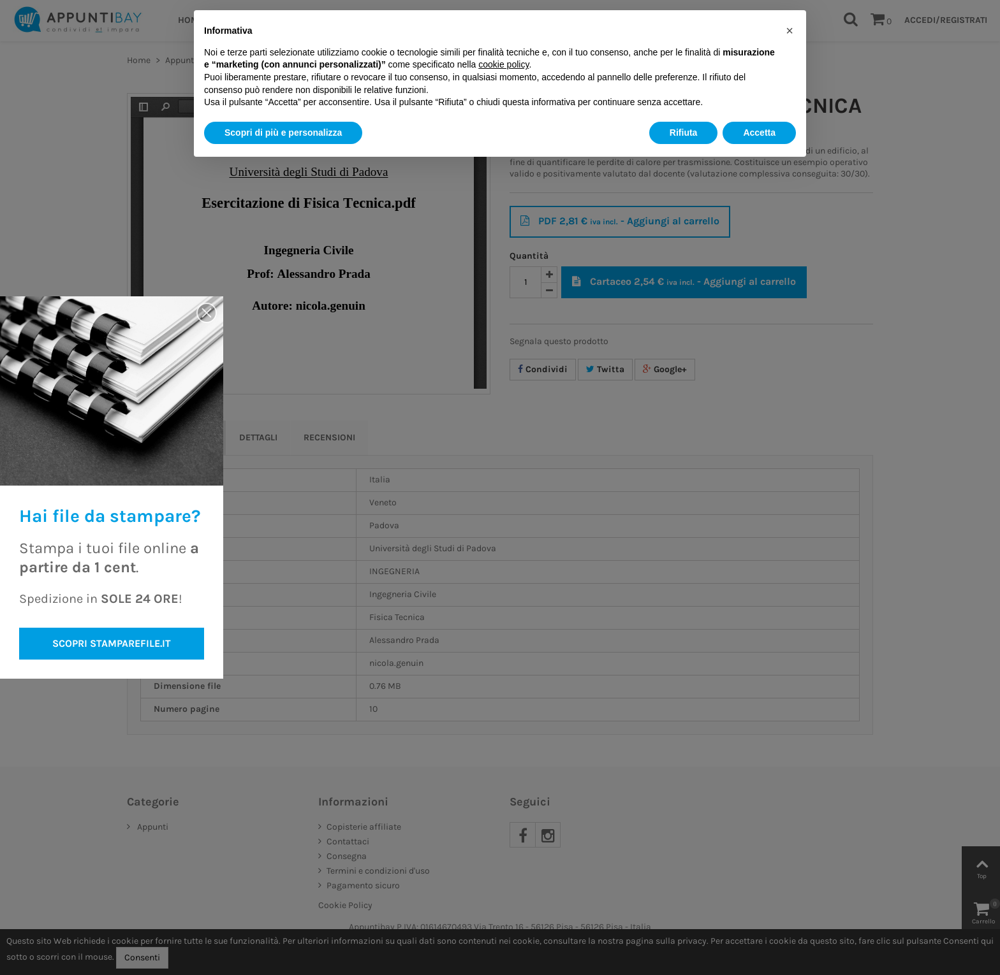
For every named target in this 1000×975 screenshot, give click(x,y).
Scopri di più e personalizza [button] (283, 132)
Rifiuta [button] (684, 132)
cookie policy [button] (503, 64)
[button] (789, 30)
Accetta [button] (759, 132)
